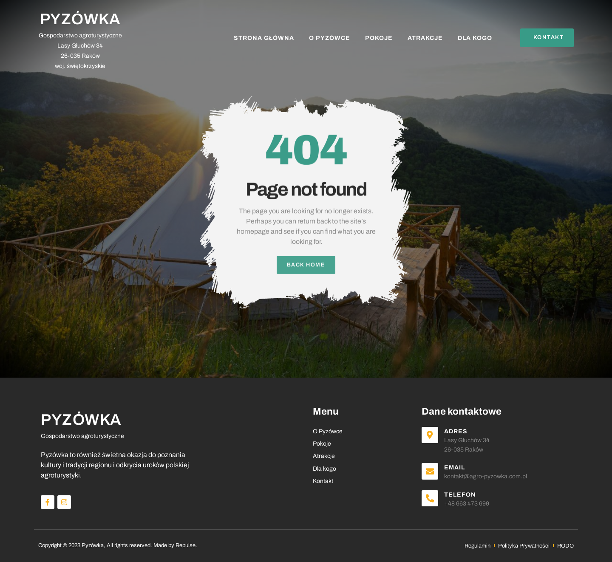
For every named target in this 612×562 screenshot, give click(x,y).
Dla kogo (475, 38)
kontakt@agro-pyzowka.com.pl (486, 477)
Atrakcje (425, 38)
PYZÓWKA (80, 19)
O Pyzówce (329, 38)
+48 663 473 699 (467, 503)
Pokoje (379, 38)
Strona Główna (264, 38)
